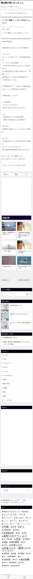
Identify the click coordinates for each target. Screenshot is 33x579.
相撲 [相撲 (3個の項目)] (4, 556)
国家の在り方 (6, 280)
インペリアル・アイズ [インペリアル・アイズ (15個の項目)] (14, 514)
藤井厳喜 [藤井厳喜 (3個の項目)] (5, 562)
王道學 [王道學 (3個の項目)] (29, 553)
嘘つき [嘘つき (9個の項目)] (22, 527)
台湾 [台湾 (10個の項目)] (14, 527)
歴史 (8, 29)
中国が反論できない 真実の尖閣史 (24, 252)
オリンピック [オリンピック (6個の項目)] (8, 518)
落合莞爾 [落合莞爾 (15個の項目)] (25, 559)
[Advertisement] (16, 195)
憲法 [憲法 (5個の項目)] (18, 533)
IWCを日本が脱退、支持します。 (24, 267)
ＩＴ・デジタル (7, 400)
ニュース (5, 371)
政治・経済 (6, 383)
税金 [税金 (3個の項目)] (20, 556)
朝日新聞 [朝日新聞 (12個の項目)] (15, 542)
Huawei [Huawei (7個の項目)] (25, 512)
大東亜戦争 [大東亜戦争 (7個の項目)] (7, 530)
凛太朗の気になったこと (12, 2)
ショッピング (7, 363)
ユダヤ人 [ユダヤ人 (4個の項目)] (6, 524)
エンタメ (5, 355)
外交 (4, 29)
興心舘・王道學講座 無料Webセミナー (9, 233)
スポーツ (5, 367)
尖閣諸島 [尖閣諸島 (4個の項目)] (17, 530)
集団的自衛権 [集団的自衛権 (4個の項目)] (15, 565)
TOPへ (25, 576)
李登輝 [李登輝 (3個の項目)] (24, 542)
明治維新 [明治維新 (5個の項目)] (27, 539)
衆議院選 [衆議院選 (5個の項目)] (13, 562)
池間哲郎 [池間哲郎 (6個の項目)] (6, 553)
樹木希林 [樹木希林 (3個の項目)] (5, 545)
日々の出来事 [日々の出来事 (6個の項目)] (8, 539)
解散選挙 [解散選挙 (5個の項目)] (6, 565)
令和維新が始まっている (16, 305)
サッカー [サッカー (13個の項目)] (20, 518)
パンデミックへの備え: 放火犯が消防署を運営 (20, 323)
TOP (11, 500)
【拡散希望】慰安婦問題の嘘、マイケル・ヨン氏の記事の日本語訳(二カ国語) (24, 235)
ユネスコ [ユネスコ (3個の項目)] (14, 523)
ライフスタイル (7, 375)
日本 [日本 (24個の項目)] (18, 539)
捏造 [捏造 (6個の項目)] (25, 533)
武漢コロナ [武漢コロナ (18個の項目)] (16, 545)
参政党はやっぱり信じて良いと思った (19, 314)
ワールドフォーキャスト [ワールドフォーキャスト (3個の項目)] (24, 523)
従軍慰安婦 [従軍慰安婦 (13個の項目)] (9, 533)
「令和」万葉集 (6, 251)
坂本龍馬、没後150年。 (24, 280)
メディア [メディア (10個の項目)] (24, 521)
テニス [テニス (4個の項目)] (29, 517)
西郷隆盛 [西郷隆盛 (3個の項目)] (22, 562)
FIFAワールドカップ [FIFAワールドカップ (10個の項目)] (12, 512)
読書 (4, 396)
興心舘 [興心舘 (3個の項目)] (15, 559)
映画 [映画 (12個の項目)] (5, 542)
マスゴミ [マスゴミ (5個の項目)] (14, 520)
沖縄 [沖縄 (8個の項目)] (14, 553)
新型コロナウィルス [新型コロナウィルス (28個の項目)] (15, 536)
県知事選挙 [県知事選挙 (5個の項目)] (12, 556)
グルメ (5, 359)
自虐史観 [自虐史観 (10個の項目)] (7, 559)
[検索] (16, 294)
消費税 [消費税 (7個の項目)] (22, 553)
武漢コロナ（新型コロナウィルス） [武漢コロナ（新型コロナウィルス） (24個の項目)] (16, 549)
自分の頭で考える (7, 266)
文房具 (5, 388)
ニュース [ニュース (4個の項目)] (6, 520)
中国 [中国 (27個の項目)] (6, 527)
